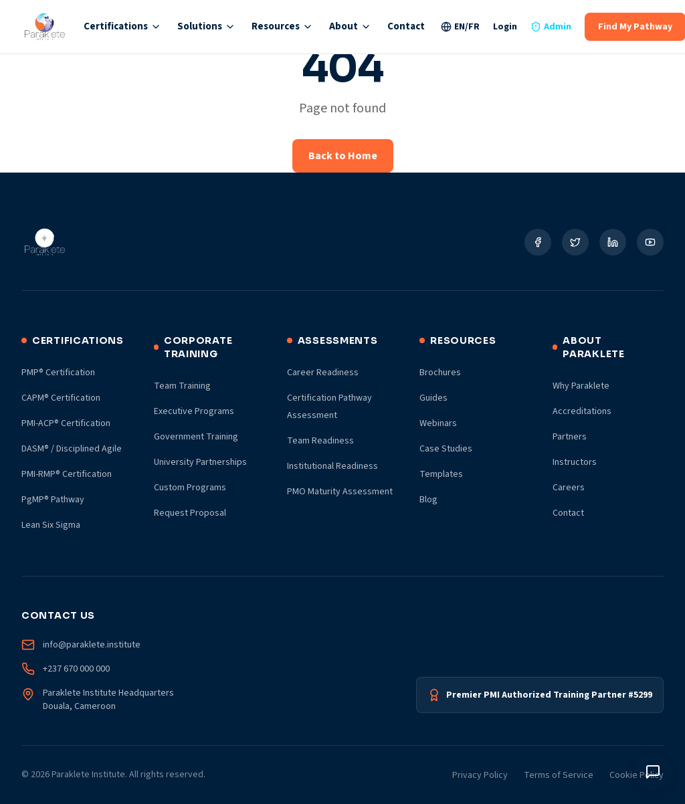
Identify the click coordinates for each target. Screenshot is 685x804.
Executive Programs (194, 411)
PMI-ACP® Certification (65, 423)
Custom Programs (190, 487)
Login (505, 26)
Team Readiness (320, 440)
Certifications (122, 26)
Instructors (575, 462)
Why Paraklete (581, 386)
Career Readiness (323, 372)
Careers (569, 487)
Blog (428, 499)
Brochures (440, 372)
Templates (441, 474)
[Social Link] (537, 242)
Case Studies (445, 449)
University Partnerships (200, 462)
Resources (282, 26)
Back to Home (342, 155)
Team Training (182, 386)
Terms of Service (558, 775)
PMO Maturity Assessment (340, 491)
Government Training (196, 436)
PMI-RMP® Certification (66, 474)
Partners (570, 436)
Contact (406, 26)
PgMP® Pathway (52, 499)
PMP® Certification (58, 372)
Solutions (206, 26)
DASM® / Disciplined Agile (71, 449)
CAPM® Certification (60, 398)
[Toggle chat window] (653, 772)
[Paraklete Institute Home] (44, 27)
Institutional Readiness (332, 466)
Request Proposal (190, 513)
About (350, 26)
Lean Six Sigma (50, 525)
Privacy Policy (480, 775)
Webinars (438, 423)
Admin (550, 26)
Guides (433, 398)
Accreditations (582, 411)
